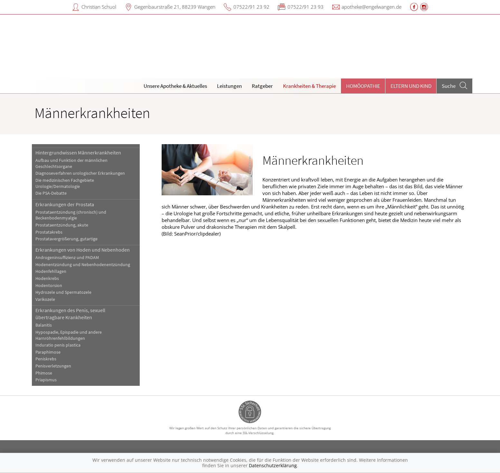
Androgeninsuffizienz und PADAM (67, 257)
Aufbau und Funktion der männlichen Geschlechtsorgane (71, 163)
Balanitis (43, 325)
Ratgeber (262, 85)
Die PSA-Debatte (51, 193)
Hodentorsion (48, 285)
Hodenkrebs (47, 278)
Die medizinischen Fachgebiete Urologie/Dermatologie (64, 183)
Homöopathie (363, 85)
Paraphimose (48, 352)
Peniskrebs (45, 359)
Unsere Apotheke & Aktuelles (175, 85)
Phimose (43, 373)
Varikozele (45, 299)
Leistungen (229, 85)
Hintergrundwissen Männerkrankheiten (78, 152)
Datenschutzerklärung (273, 465)
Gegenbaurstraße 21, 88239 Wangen (174, 7)
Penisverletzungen (53, 366)
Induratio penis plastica (57, 345)
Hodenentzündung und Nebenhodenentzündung (82, 264)
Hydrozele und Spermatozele (63, 292)
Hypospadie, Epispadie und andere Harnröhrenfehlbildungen (68, 335)
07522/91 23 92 (251, 7)
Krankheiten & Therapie (309, 85)
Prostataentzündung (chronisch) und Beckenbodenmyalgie (70, 215)
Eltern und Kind (411, 85)
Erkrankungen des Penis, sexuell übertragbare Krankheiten (70, 313)
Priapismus (46, 380)
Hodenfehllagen (50, 271)
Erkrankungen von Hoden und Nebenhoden (82, 249)
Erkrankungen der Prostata (64, 204)
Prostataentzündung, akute (61, 225)
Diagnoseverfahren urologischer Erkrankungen (80, 173)
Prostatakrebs (48, 232)
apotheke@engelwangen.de (371, 7)
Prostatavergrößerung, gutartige (66, 239)
